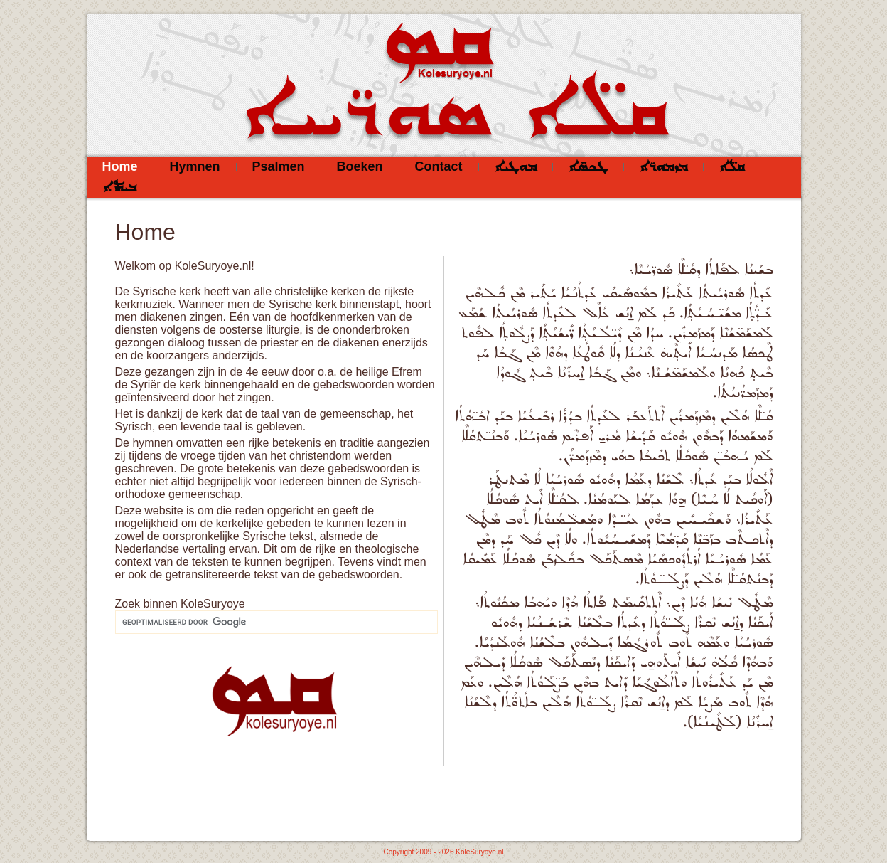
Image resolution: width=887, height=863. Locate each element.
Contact (439, 166)
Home (120, 166)
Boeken (360, 166)
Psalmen (278, 166)
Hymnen (195, 166)
